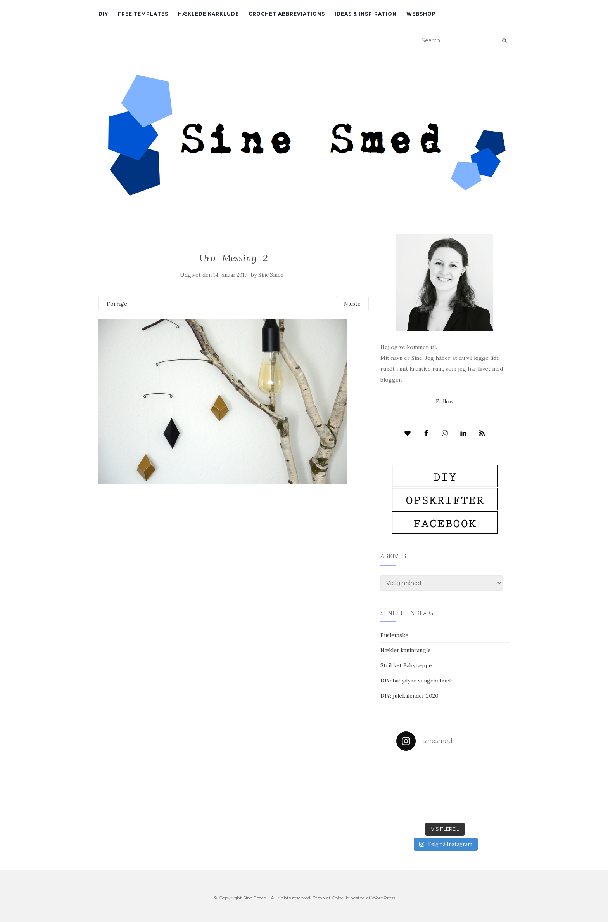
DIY (103, 14)
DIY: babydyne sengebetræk (416, 680)
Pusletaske (394, 635)
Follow (445, 401)
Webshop (421, 14)
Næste (352, 303)
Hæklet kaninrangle (405, 650)
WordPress (383, 898)
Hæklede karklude (208, 14)
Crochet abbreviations (287, 14)
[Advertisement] (233, 540)
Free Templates (143, 14)
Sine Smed (270, 275)
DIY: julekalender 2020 (409, 695)
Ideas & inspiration (366, 14)
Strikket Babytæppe (406, 665)
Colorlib (340, 898)
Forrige (117, 303)
